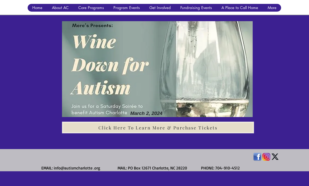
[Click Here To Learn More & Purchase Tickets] (158, 127)
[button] (60, 8)
